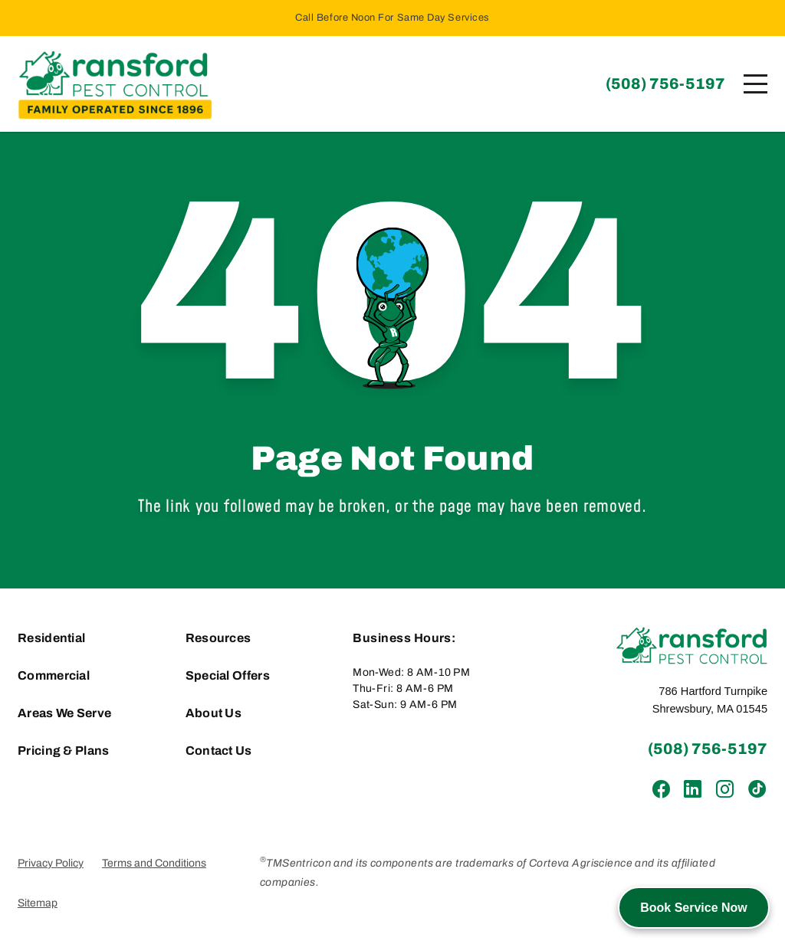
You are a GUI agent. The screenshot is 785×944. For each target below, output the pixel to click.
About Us (214, 712)
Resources (218, 637)
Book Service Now (693, 907)
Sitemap (37, 903)
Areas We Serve (64, 712)
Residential (52, 637)
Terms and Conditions (154, 863)
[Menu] (755, 83)
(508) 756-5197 (665, 83)
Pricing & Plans (64, 750)
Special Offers (228, 675)
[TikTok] (756, 789)
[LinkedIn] (693, 789)
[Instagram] (724, 789)
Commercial (54, 675)
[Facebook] (661, 789)
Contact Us (219, 750)
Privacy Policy (51, 863)
